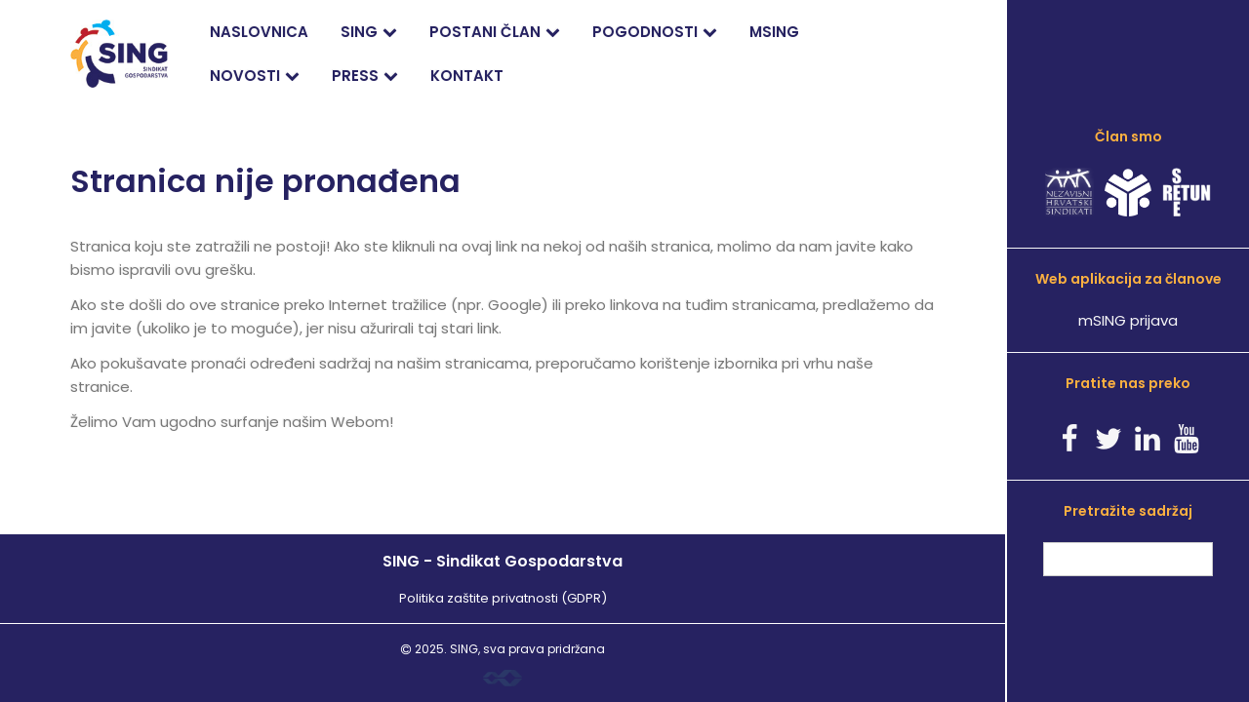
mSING (774, 31)
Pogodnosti (645, 31)
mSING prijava (1128, 320)
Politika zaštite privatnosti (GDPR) (503, 598)
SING (359, 31)
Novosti (245, 75)
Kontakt (467, 75)
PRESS (355, 75)
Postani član (485, 31)
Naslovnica (259, 31)
